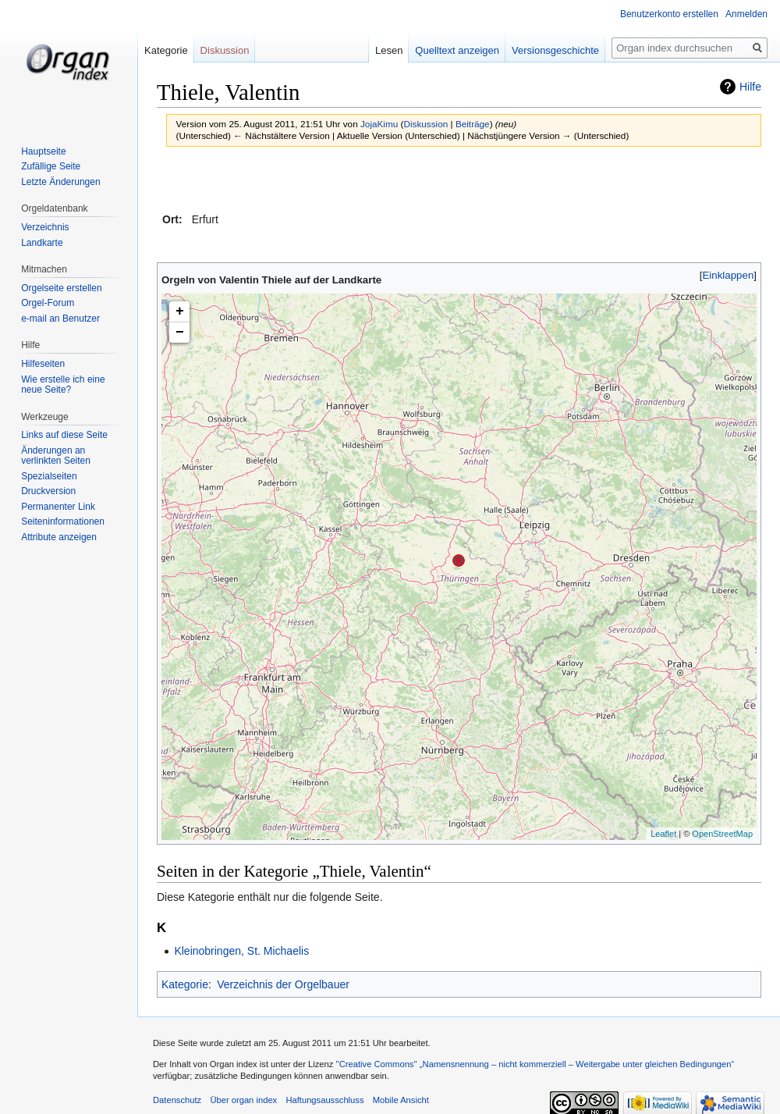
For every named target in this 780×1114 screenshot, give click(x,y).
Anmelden (746, 14)
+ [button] (180, 311)
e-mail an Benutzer (60, 318)
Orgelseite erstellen (61, 288)
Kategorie (184, 984)
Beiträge (473, 124)
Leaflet (663, 833)
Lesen (386, 50)
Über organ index (243, 1100)
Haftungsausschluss (324, 1100)
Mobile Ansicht (401, 1100)
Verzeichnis (45, 227)
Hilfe (750, 86)
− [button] (180, 332)
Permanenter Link (58, 506)
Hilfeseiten (43, 363)
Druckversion (48, 491)
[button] (728, 275)
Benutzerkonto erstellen (669, 14)
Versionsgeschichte (553, 50)
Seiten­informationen (63, 521)
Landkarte (41, 242)
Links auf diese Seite (64, 434)
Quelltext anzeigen (455, 50)
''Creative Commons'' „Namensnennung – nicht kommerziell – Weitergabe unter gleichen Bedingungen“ (534, 1064)
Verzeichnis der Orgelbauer (283, 984)
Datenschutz (177, 1100)
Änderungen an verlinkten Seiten (55, 456)
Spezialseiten (48, 476)
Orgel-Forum (47, 302)
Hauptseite (43, 151)
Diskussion (425, 124)
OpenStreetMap (722, 833)
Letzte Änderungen (60, 181)
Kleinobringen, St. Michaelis (241, 951)
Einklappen (728, 275)
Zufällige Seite (50, 166)
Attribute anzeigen (59, 537)
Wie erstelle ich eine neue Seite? (63, 385)
